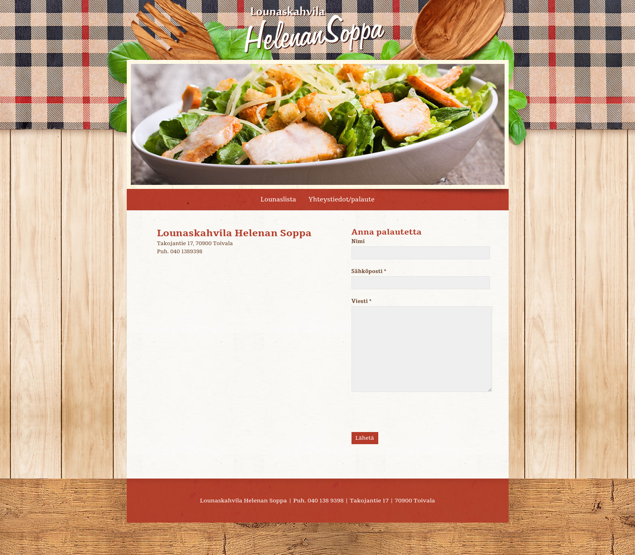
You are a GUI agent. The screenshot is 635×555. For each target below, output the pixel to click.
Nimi (415, 248)
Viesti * (415, 345)
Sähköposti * (415, 278)
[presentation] (413, 416)
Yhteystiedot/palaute (341, 199)
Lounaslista (278, 199)
